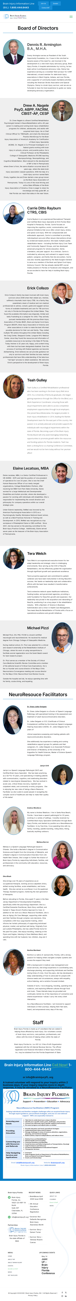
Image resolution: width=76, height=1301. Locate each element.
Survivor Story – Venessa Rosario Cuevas (36, 1239)
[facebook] (62, 1292)
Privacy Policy (33, 1295)
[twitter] (66, 1292)
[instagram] (62, 1296)
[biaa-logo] (17, 1228)
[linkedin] (66, 1296)
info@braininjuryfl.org (20, 1217)
